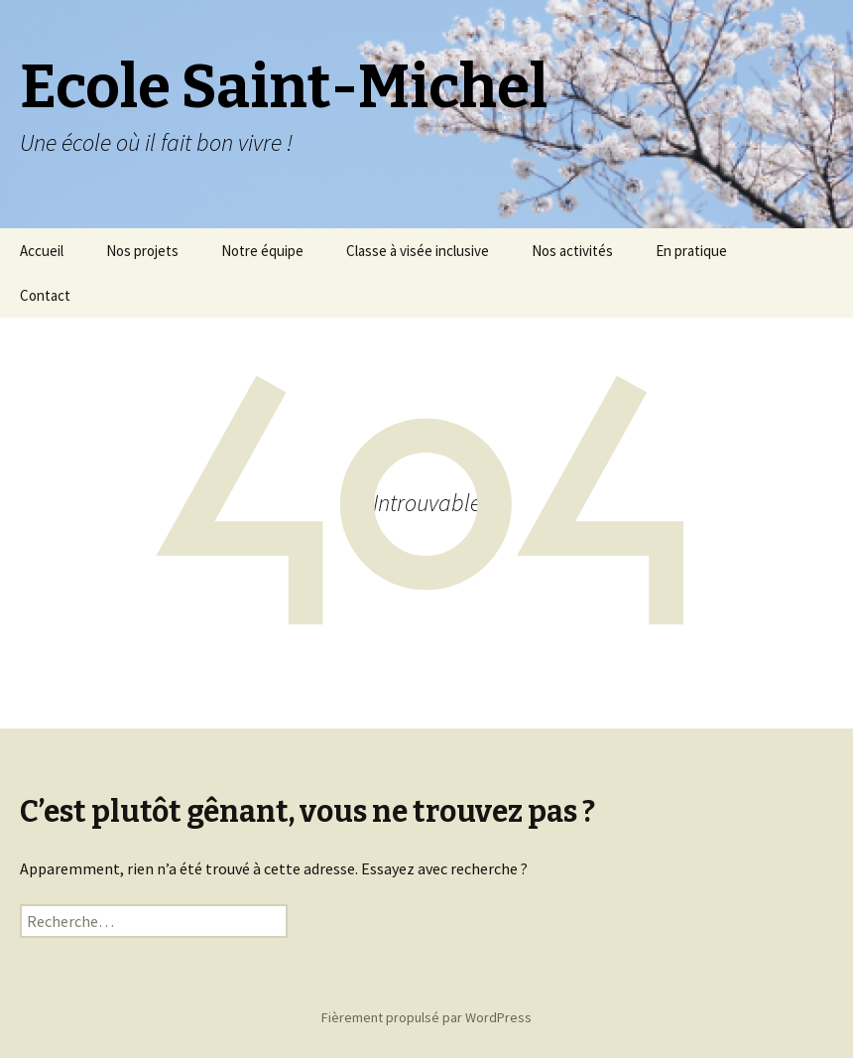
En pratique (691, 250)
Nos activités (572, 250)
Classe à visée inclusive (417, 250)
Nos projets (142, 250)
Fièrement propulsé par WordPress (426, 1017)
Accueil (41, 250)
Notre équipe (262, 250)
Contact (45, 295)
